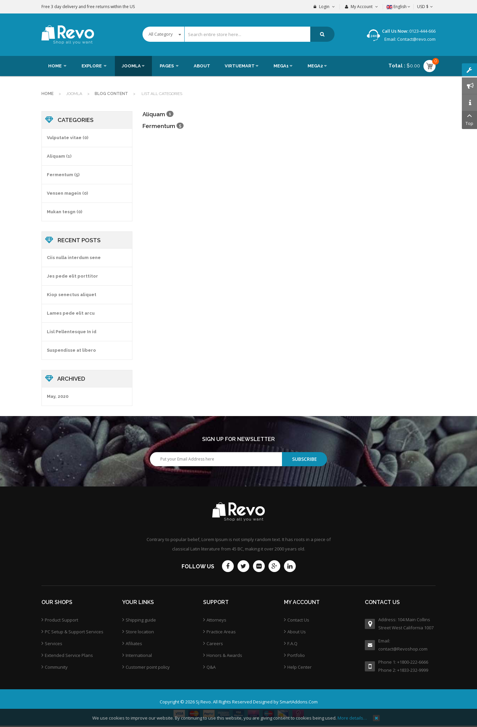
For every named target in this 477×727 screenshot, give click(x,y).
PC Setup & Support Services (74, 632)
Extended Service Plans (69, 655)
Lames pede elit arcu (71, 313)
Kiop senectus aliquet (71, 294)
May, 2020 (57, 396)
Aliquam (154, 114)
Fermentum (158, 126)
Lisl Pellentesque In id (71, 331)
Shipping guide (141, 620)
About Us (296, 632)
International (139, 655)
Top (469, 118)
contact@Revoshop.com (402, 649)
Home (47, 93)
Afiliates (134, 643)
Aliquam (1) (59, 156)
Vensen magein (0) (67, 193)
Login (324, 6)
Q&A (211, 667)
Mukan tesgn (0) (64, 211)
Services (53, 643)
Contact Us (298, 620)
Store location (140, 632)
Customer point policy (148, 667)
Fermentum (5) (63, 174)
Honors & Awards (224, 655)
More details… (352, 718)
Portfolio (296, 655)
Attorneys (216, 620)
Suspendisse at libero (71, 350)
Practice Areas (221, 632)
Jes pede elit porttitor (72, 276)
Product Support (61, 620)
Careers (214, 643)
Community (56, 667)
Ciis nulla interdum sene (74, 257)
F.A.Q (292, 643)
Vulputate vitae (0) (67, 137)
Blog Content (111, 93)
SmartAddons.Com (299, 702)
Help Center (299, 667)
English (398, 6)
